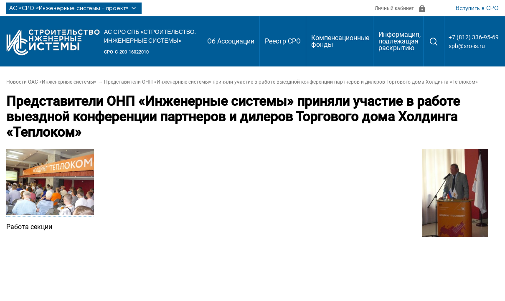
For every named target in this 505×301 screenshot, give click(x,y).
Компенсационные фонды (340, 41)
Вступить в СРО (477, 8)
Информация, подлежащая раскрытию (399, 41)
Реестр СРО (283, 41)
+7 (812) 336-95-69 (474, 37)
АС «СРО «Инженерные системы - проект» (74, 8)
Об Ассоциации (230, 41)
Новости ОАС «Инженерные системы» (51, 82)
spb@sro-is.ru (467, 46)
